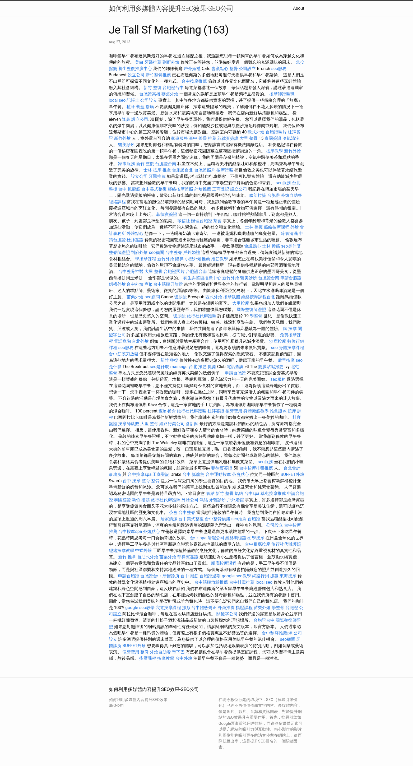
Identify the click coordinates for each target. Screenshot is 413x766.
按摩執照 (231, 296)
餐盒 (140, 106)
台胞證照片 (276, 131)
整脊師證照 (119, 252)
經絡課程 (117, 201)
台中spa (251, 493)
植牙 (131, 106)
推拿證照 (278, 411)
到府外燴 (171, 62)
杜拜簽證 (135, 239)
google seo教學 (236, 575)
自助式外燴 (147, 556)
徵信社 (183, 220)
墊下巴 (178, 651)
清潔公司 (215, 537)
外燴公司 (190, 499)
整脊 (144, 651)
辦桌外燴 (169, 93)
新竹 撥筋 (141, 499)
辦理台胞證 (201, 220)
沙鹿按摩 (277, 341)
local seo (117, 100)
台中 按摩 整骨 (136, 480)
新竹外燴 (122, 138)
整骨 (233, 68)
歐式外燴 (256, 131)
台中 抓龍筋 (129, 189)
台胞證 (273, 195)
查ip (148, 284)
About (298, 8)
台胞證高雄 (149, 93)
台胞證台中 (173, 87)
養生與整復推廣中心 (202, 277)
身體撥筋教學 (256, 411)
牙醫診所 (217, 499)
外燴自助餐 (291, 195)
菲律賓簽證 (228, 138)
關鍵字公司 (227, 613)
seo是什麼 (291, 246)
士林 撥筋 (271, 246)
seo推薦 (239, 518)
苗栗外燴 (135, 296)
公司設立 (247, 68)
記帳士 (133, 100)
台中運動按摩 (218, 474)
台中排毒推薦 (241, 582)
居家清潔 (168, 518)
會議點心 (219, 68)
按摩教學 (274, 151)
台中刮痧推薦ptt (277, 632)
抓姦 (212, 366)
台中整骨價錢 (217, 518)
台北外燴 (140, 341)
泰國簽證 (272, 138)
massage (178, 366)
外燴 (294, 227)
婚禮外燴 (117, 284)
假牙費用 (130, 651)
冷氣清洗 (290, 138)
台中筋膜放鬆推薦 (211, 582)
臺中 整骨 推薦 (202, 138)
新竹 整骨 (225, 493)
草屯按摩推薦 (273, 493)
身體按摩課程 (291, 347)
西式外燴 (213, 296)
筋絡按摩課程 (276, 227)
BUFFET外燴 (292, 474)
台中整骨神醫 (130, 271)
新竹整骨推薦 (158, 74)
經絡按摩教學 (121, 550)
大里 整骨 (249, 138)
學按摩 (258, 537)
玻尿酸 (180, 296)
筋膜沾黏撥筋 (271, 366)
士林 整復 (254, 227)
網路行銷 (260, 575)
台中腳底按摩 (257, 544)
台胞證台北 (182, 170)
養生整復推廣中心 (135, 68)
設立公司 (136, 74)
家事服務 (179, 138)
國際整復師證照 (251, 309)
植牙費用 (233, 411)
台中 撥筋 (189, 575)
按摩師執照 (128, 423)
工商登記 (220, 189)
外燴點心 (135, 233)
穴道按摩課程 (168, 607)
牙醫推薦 (153, 62)
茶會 (217, 220)
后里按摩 (286, 360)
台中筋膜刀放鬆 (168, 284)
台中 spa (198, 537)
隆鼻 (126, 119)
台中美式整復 (154, 189)
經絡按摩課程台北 (258, 296)
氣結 (210, 493)
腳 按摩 (290, 328)
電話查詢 (122, 341)
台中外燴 (135, 284)
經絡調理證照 (238, 537)
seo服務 (278, 68)
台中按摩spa (139, 474)
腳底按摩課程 (223, 563)
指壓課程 (244, 607)
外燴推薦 (202, 189)
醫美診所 (126, 144)
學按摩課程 (145, 258)
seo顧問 (156, 252)
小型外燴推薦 (197, 258)
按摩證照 (224, 170)
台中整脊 (173, 252)
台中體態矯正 (204, 607)
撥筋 (150, 106)
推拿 (167, 170)
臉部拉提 (257, 195)
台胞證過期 (210, 575)
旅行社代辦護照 (201, 315)
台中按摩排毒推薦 (256, 468)
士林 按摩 (152, 170)
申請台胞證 (290, 277)
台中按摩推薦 (194, 81)
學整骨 (256, 315)
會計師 (192, 423)
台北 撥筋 (198, 366)
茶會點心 (240, 474)
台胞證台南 (165, 163)
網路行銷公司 (172, 423)
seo (274, 347)
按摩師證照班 (282, 93)
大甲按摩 (240, 303)
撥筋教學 (219, 258)
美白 (139, 62)
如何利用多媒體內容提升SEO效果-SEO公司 (171, 8)
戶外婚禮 (192, 68)
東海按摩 (288, 575)
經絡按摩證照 (180, 189)
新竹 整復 (152, 87)
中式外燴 (143, 550)
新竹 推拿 (127, 556)
